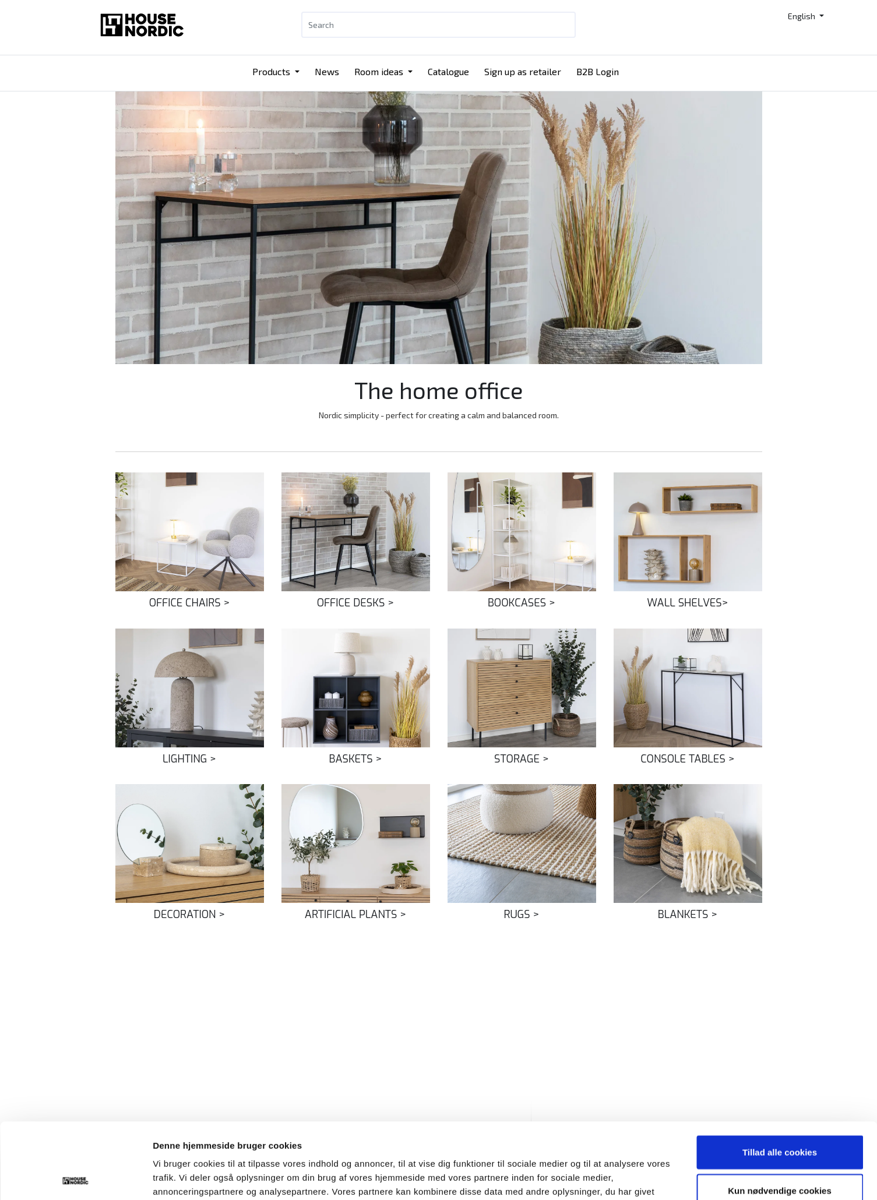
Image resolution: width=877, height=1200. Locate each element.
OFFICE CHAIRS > (189, 603)
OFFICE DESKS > (356, 603)
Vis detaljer (605, 1177)
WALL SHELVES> (687, 603)
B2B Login (597, 71)
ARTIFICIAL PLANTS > (355, 915)
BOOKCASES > (521, 603)
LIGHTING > (189, 759)
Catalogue (448, 71)
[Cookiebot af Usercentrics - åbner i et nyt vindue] (75, 1177)
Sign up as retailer (522, 71)
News (327, 71)
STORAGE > (521, 759)
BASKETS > (355, 759)
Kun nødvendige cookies (780, 1115)
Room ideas (380, 71)
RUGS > (521, 915)
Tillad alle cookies (779, 1076)
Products (272, 71)
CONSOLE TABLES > (687, 759)
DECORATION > (189, 915)
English (802, 16)
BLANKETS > (687, 915)
